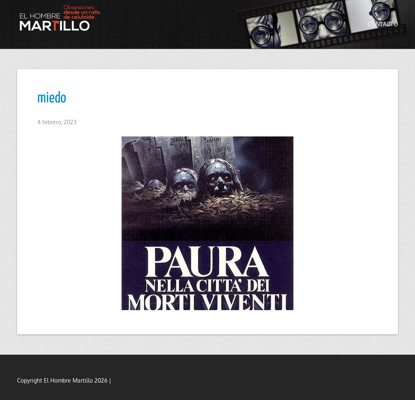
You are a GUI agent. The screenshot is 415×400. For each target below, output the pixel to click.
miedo (51, 98)
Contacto (383, 24)
